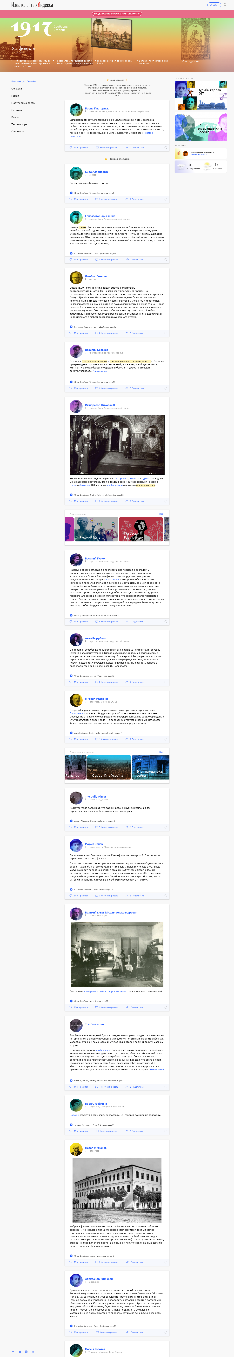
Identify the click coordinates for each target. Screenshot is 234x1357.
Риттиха (134, 478)
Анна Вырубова (95, 638)
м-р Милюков (103, 1050)
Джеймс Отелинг (96, 276)
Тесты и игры (19, 124)
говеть (82, 227)
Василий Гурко (95, 558)
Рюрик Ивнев (94, 844)
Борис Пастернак (97, 108)
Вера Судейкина (96, 1103)
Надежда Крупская (199, 154)
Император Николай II (100, 405)
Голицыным (76, 713)
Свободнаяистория (61, 28)
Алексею (84, 485)
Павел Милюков (96, 1148)
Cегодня (16, 88)
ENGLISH (214, 5)
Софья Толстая (95, 1349)
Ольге (73, 485)
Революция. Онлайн (23, 81)
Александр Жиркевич (99, 1279)
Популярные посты (23, 103)
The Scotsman (94, 1024)
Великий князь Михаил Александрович (111, 912)
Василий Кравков (96, 350)
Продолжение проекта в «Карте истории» (117, 14)
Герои (15, 96)
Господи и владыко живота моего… (130, 361)
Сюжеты (16, 110)
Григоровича (121, 478)
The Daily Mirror (95, 796)
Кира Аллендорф (96, 172)
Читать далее (100, 371)
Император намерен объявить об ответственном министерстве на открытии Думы (32, 63)
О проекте (17, 131)
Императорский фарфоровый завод (105, 991)
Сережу (74, 1115)
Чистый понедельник (94, 361)
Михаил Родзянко (96, 699)
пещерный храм (145, 485)
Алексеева (112, 579)
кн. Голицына (115, 485)
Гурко (145, 478)
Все (161, 514)
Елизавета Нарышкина (100, 216)
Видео (15, 117)
